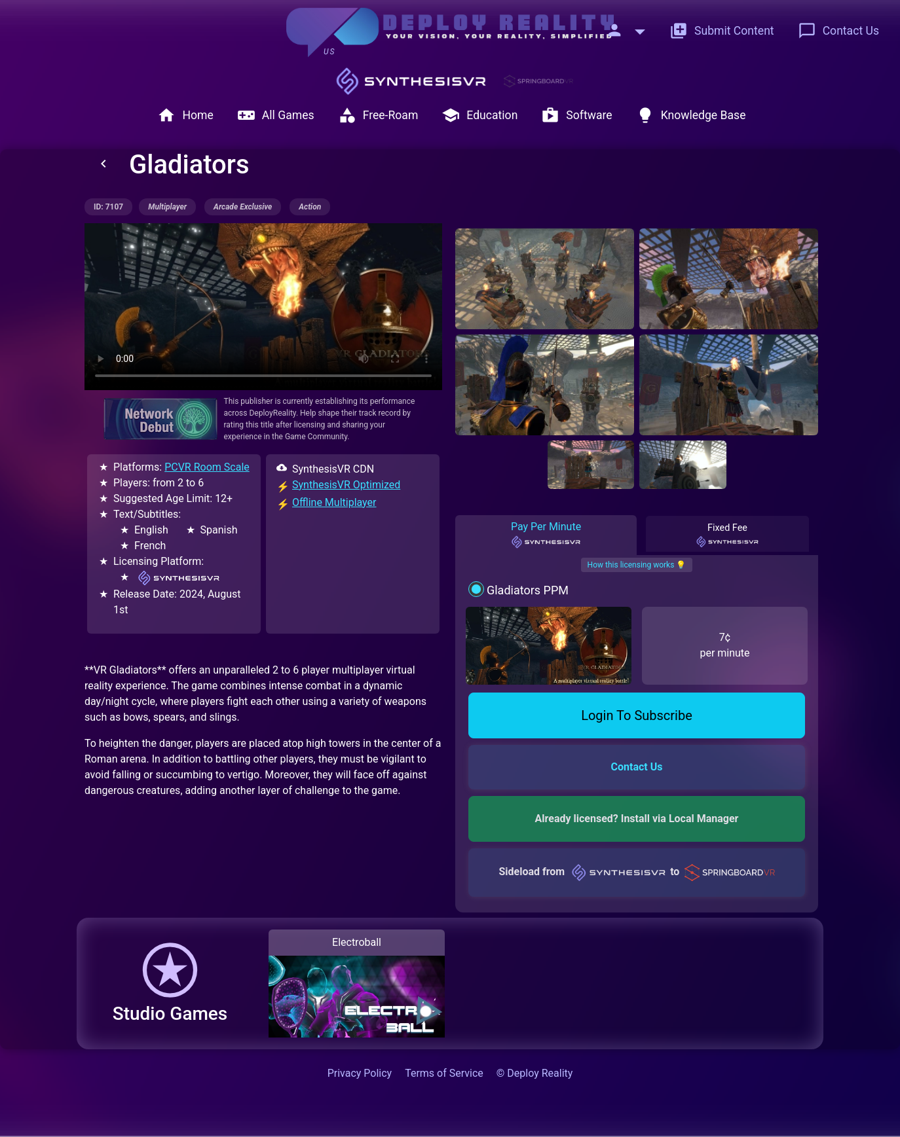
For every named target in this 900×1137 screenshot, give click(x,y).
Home (185, 115)
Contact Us (838, 31)
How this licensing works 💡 (637, 564)
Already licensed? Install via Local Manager (637, 818)
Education (479, 115)
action (310, 206)
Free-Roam (378, 115)
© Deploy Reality (535, 1073)
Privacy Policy (360, 1073)
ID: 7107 (108, 206)
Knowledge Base (691, 115)
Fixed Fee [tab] (728, 535)
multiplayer (167, 206)
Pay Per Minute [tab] (546, 534)
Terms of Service (444, 1073)
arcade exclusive (243, 206)
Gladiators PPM (528, 590)
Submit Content (721, 31)
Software (576, 115)
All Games (275, 115)
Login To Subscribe (636, 715)
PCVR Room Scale (207, 467)
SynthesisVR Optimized (346, 484)
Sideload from (636, 871)
